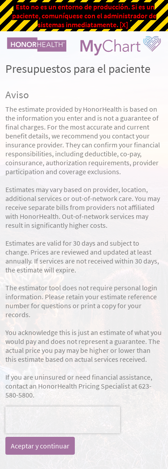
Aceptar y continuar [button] (40, 445)
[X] (124, 24)
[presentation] (62, 419)
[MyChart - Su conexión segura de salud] (84, 46)
